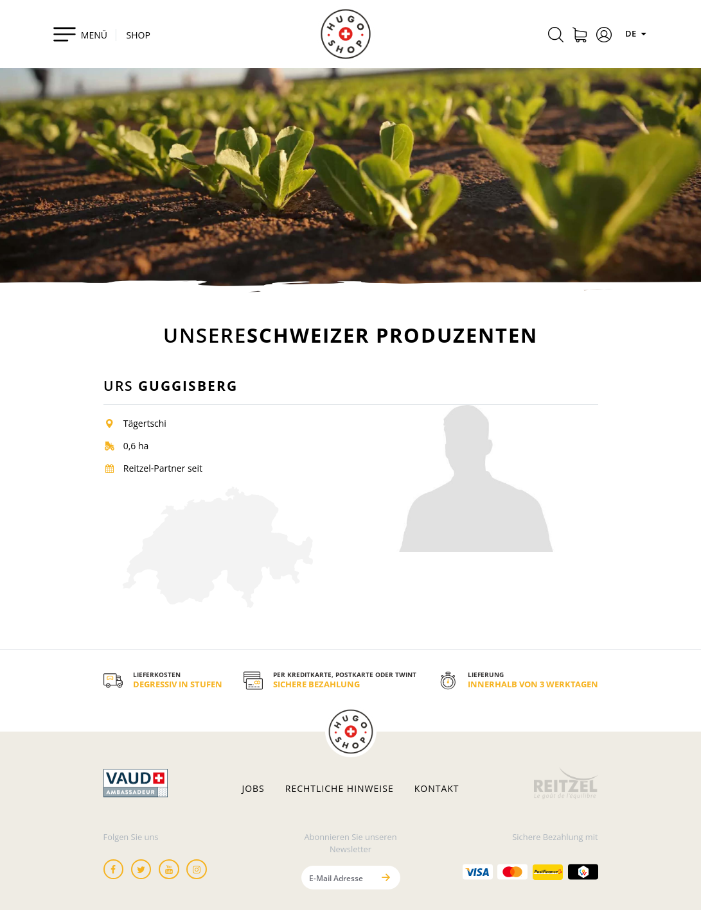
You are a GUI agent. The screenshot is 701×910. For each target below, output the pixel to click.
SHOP (138, 35)
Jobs (253, 788)
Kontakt (436, 788)
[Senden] (386, 877)
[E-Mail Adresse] (337, 877)
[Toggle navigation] (80, 34)
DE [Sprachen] (637, 33)
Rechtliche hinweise (339, 788)
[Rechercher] (556, 36)
